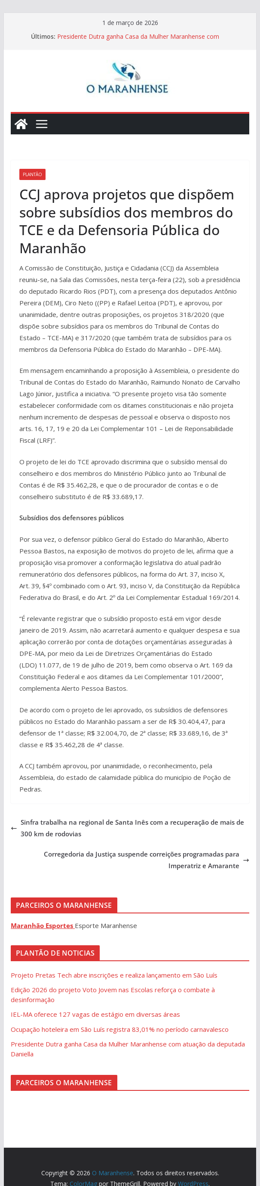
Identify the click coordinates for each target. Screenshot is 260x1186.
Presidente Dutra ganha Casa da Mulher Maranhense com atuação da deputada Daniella (138, 40)
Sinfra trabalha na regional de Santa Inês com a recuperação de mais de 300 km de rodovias (127, 828)
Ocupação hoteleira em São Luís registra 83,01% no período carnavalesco (120, 1029)
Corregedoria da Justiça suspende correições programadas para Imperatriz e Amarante (146, 860)
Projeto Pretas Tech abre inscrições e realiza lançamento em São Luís (114, 975)
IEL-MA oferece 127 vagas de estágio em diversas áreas (95, 1014)
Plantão (32, 174)
